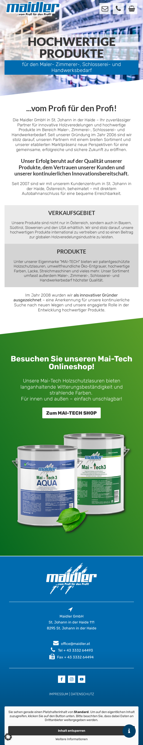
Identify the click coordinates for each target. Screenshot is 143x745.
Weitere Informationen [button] (71, 739)
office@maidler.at (75, 644)
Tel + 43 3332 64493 (75, 650)
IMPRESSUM (58, 694)
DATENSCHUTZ (82, 694)
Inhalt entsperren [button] (71, 731)
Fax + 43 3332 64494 (75, 657)
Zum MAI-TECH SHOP (71, 413)
